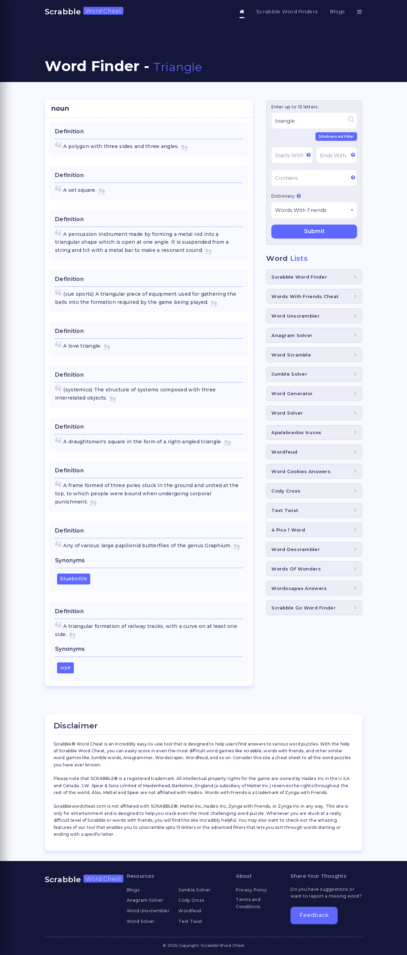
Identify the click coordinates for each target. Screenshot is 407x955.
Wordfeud (284, 452)
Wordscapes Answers (299, 588)
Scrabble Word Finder (299, 277)
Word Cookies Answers (300, 471)
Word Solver (287, 413)
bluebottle (73, 579)
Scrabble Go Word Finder (303, 607)
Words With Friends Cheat (304, 296)
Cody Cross (285, 491)
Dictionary (286, 196)
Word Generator (292, 393)
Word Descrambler (295, 549)
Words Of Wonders (296, 568)
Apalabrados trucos (296, 432)
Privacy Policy (251, 889)
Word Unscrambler (295, 316)
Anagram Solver (291, 335)
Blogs (337, 12)
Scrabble (84, 11)
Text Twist (284, 510)
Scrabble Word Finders (287, 12)
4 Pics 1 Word (288, 530)
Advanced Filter (336, 136)
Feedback (314, 915)
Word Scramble (291, 355)
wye (65, 667)
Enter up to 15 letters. (295, 106)
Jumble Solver (289, 374)
